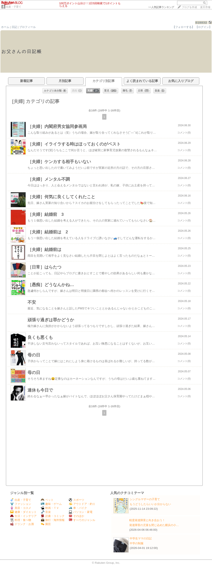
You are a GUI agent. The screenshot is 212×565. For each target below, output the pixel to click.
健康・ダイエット (23, 512)
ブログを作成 (189, 7)
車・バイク (78, 508)
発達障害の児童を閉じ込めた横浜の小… (154, 525)
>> (161, 7)
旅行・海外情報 (53, 520)
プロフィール (27, 27)
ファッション (20, 503)
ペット (47, 499)
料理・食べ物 (20, 520)
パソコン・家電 (80, 512)
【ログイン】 (203, 27)
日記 (14, 27)
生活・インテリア (23, 516)
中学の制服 (136, 543)
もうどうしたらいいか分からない (150, 504)
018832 (201, 22)
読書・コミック (53, 516)
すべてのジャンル (82, 520)
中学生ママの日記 (141, 538)
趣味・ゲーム (51, 503)
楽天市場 (205, 7)
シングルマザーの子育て (145, 499)
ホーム (5, 27)
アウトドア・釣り (82, 503)
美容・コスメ (20, 508)
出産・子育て (13, 6)
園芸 (46, 524)
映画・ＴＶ (50, 508)
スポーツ (76, 499)
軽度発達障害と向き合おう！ (147, 520)
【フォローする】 (183, 27)
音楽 (46, 512)
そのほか (76, 516)
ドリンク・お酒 (22, 524)
